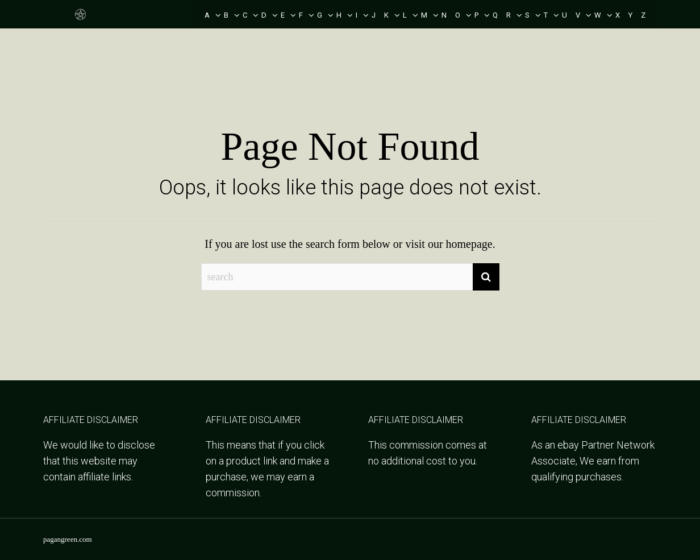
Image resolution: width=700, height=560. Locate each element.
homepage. (470, 244)
